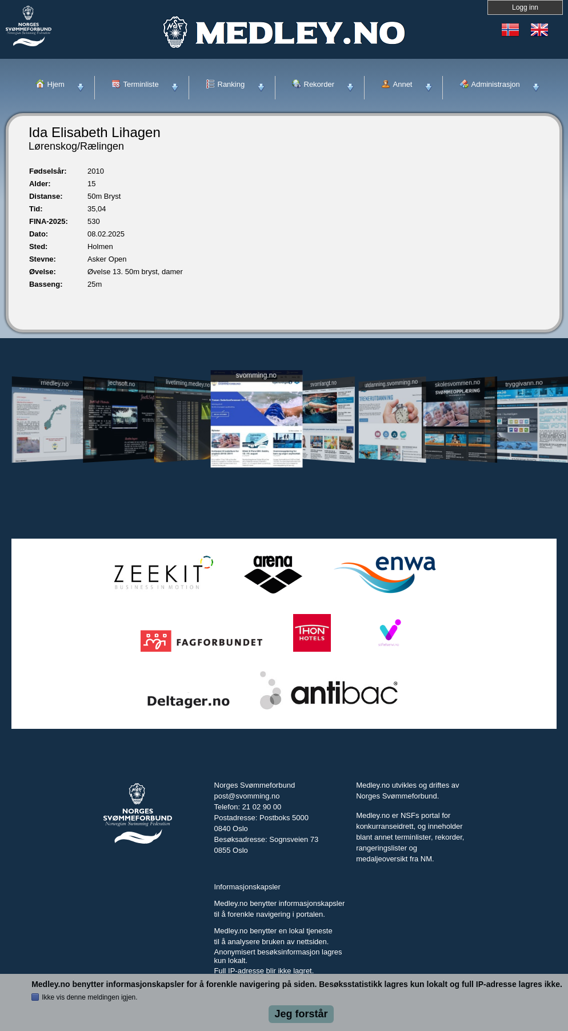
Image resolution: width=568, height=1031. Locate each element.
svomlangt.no (323, 383)
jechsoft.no (122, 383)
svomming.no (255, 375)
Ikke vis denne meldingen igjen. (89, 997)
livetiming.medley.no (188, 383)
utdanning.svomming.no (391, 383)
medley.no (55, 383)
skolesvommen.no (457, 383)
